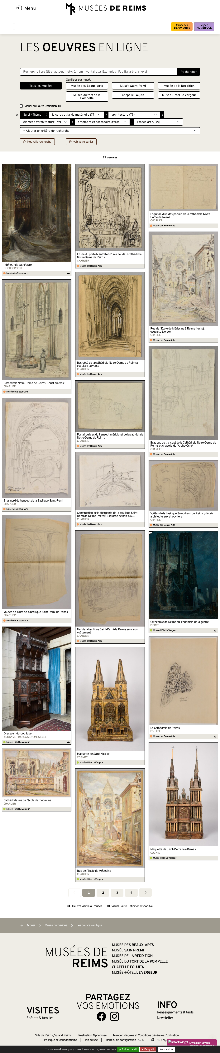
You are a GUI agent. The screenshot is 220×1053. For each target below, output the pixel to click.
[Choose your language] (163, 1040)
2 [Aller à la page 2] (103, 893)
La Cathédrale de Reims (165, 728)
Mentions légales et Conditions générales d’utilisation (146, 1035)
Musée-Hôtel (179, 95)
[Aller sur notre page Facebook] (101, 1016)
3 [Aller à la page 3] (117, 893)
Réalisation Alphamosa (92, 1035)
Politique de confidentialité (60, 1040)
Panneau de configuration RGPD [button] (124, 1040)
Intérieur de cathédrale (18, 265)
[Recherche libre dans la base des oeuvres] (98, 72)
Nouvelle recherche (37, 142)
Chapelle (133, 95)
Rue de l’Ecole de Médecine (94, 871)
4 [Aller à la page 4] (131, 893)
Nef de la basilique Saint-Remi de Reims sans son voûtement (107, 631)
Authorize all (128, 1049)
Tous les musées (40, 86)
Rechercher (189, 72)
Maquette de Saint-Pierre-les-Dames (173, 849)
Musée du (87, 96)
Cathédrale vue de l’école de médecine (27, 800)
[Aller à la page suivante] (145, 892)
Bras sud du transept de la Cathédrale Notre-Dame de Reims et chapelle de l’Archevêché (183, 444)
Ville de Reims (44, 1035)
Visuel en (42, 106)
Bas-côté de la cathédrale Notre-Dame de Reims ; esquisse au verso (107, 364)
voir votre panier (81, 142)
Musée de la (179, 86)
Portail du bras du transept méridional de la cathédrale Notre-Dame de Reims (110, 436)
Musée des (182, 26)
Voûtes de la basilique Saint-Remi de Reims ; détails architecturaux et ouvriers (181, 515)
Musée (204, 26)
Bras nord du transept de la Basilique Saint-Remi (33, 500)
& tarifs (175, 1012)
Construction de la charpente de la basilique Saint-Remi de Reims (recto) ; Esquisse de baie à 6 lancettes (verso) (107, 515)
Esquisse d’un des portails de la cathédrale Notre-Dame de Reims (180, 216)
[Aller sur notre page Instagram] (114, 1016)
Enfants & (40, 1018)
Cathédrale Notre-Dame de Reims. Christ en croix (34, 383)
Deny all (149, 1049)
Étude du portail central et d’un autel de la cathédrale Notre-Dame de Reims (109, 256)
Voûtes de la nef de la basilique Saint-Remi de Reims (36, 612)
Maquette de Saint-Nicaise (93, 754)
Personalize (166, 1049)
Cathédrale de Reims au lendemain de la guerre (179, 622)
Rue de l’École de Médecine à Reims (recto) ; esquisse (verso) (177, 330)
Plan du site (91, 1040)
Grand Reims (63, 1035)
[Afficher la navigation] (19, 8)
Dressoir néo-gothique (17, 733)
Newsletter (165, 1018)
